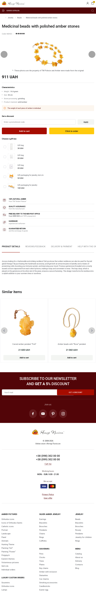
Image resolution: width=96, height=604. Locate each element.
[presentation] (4, 54)
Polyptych (6, 556)
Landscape (6, 534)
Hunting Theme (8, 545)
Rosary (78, 531)
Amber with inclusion (48, 572)
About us (79, 558)
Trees (41, 562)
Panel (4, 538)
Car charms (44, 580)
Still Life (5, 567)
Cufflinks (43, 541)
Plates (41, 565)
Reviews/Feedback (35, 246)
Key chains (43, 569)
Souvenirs (6, 583)
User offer (48, 498)
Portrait (5, 531)
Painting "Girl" (7, 549)
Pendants (43, 531)
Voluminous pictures (10, 563)
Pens (41, 554)
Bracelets (43, 523)
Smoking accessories (48, 583)
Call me (48, 464)
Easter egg (43, 590)
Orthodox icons (8, 520)
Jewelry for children (83, 538)
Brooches (43, 527)
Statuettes (43, 576)
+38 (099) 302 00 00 (48, 460)
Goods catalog (11, 10)
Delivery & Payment (61, 246)
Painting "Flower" (9, 552)
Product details (11, 246)
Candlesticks (44, 587)
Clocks (42, 558)
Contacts (79, 565)
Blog (77, 569)
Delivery (78, 562)
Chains (42, 534)
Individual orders (8, 570)
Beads (19, 18)
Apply (85, 122)
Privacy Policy (48, 495)
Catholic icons (8, 527)
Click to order (71, 131)
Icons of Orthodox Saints (12, 523)
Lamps (4, 590)
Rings (41, 538)
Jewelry (10, 18)
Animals (5, 541)
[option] (35, 249)
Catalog (78, 554)
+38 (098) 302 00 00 (48, 456)
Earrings (42, 520)
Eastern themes (8, 559)
